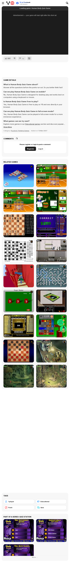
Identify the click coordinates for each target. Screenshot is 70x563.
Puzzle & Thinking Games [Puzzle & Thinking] (20, 131)
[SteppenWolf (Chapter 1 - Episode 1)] (51, 351)
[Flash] (18, 507)
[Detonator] (18, 175)
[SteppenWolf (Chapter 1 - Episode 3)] (51, 376)
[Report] (22, 58)
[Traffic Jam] (51, 326)
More (35, 557)
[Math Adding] (51, 200)
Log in (40, 149)
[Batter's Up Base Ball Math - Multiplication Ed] (18, 200)
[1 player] (18, 501)
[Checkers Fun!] (18, 351)
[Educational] (51, 501)
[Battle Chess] (18, 225)
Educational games (32, 124)
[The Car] (51, 301)
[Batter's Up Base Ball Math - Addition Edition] (51, 175)
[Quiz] (51, 507)
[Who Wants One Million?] (51, 225)
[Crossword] (18, 250)
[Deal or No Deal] (18, 326)
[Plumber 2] (51, 275)
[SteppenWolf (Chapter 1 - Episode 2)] (18, 376)
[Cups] (18, 301)
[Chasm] (18, 275)
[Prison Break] (51, 250)
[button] (7, 127)
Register (30, 149)
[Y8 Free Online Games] (10, 3)
